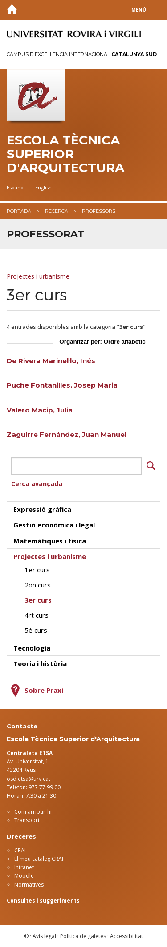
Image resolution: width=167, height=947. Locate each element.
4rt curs (36, 615)
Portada (19, 211)
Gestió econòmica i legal (54, 524)
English (43, 187)
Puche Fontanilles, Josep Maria (62, 385)
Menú (138, 10)
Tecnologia (31, 647)
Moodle (24, 875)
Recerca (56, 211)
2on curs (37, 584)
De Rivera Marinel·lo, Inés (51, 360)
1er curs (37, 569)
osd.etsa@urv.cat (28, 779)
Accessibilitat (126, 936)
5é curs (35, 630)
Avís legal (44, 936)
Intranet (24, 867)
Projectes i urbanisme (38, 276)
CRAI (20, 850)
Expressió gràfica (42, 509)
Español (16, 187)
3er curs (38, 599)
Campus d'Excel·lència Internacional (82, 54)
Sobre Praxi (43, 690)
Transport (27, 820)
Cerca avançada (36, 483)
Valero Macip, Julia (40, 410)
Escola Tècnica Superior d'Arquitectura (65, 153)
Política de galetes (83, 936)
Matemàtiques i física (49, 540)
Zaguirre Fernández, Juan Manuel (66, 434)
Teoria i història (40, 663)
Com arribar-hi (33, 811)
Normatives (29, 884)
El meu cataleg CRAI (38, 859)
